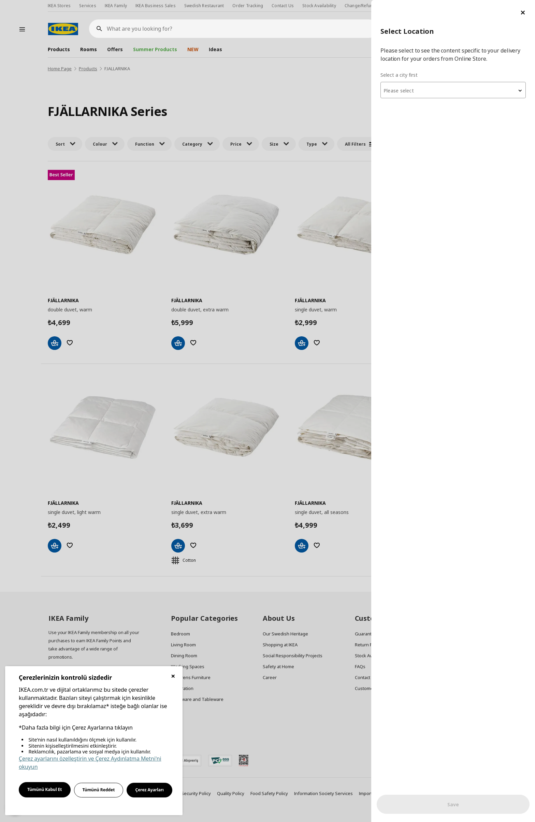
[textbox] (453, 90)
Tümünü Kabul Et (44, 789)
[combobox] (453, 90)
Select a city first (399, 75)
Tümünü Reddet (99, 790)
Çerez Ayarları (149, 790)
